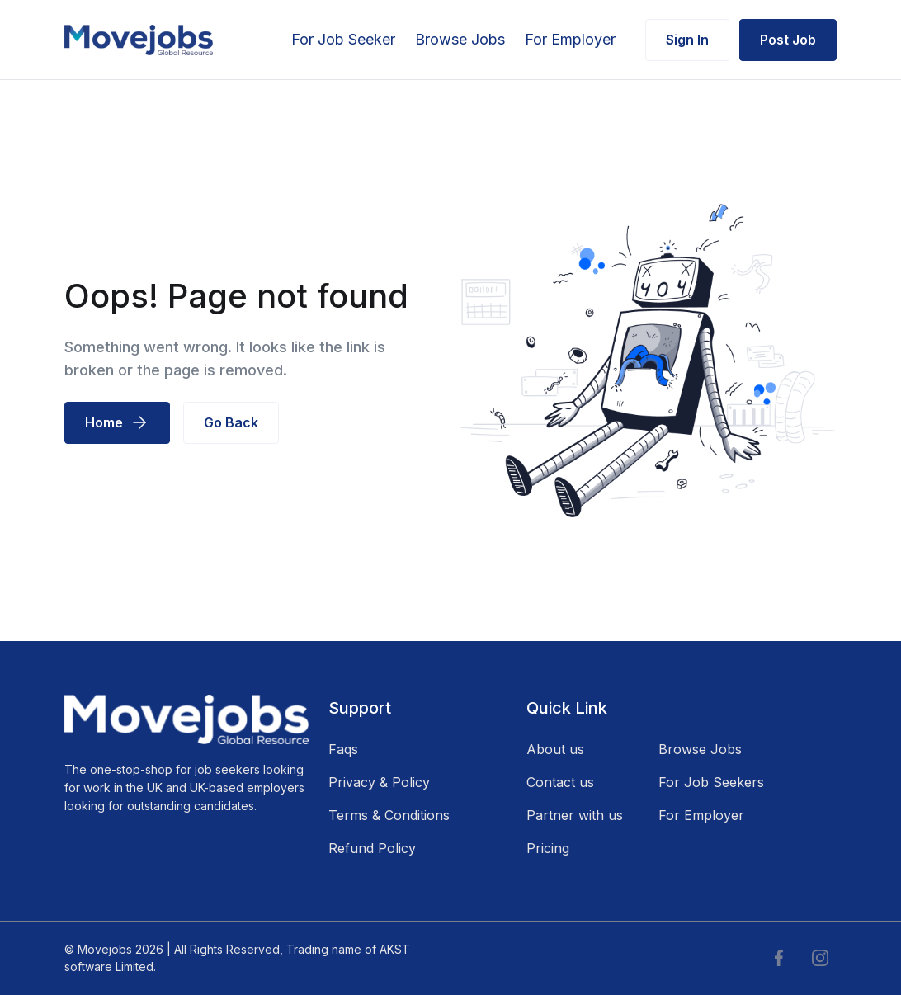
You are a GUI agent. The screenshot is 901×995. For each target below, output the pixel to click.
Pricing (547, 848)
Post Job (788, 39)
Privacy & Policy (379, 782)
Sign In (687, 39)
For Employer (570, 39)
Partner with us (574, 815)
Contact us (560, 782)
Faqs (343, 749)
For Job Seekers (711, 782)
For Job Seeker (343, 39)
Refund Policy (372, 848)
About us (555, 749)
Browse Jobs (460, 39)
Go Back (231, 422)
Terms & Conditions (389, 815)
